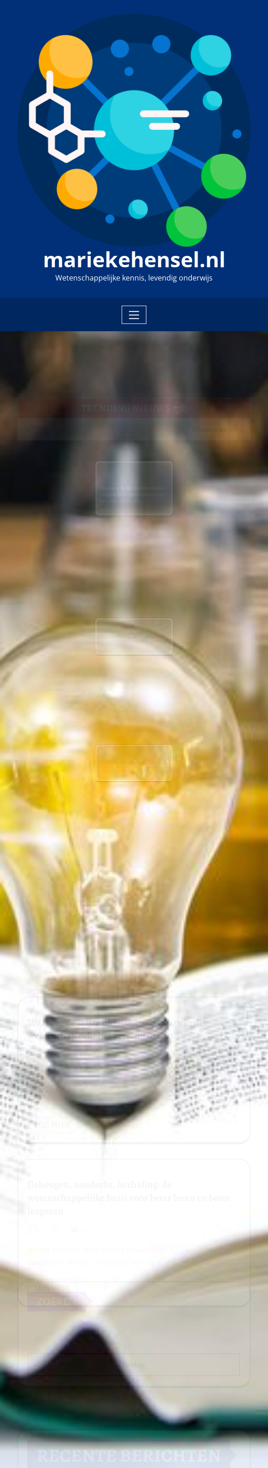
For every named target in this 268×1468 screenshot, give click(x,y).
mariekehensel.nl (134, 259)
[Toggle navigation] (134, 315)
